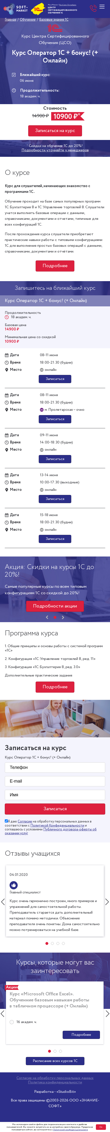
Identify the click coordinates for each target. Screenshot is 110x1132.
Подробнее (55, 265)
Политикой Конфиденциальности (57, 825)
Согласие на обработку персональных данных (55, 1078)
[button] (55, 617)
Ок (100, 1127)
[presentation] (47, 617)
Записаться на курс (55, 130)
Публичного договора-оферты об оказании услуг (51, 831)
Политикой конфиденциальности (70, 1129)
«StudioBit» (66, 1091)
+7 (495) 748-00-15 (93, 9)
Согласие (25, 821)
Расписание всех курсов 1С (55, 1061)
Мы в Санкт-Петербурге (67, 5)
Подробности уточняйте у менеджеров (55, 150)
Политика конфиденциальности (55, 1082)
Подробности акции (55, 606)
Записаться (55, 379)
